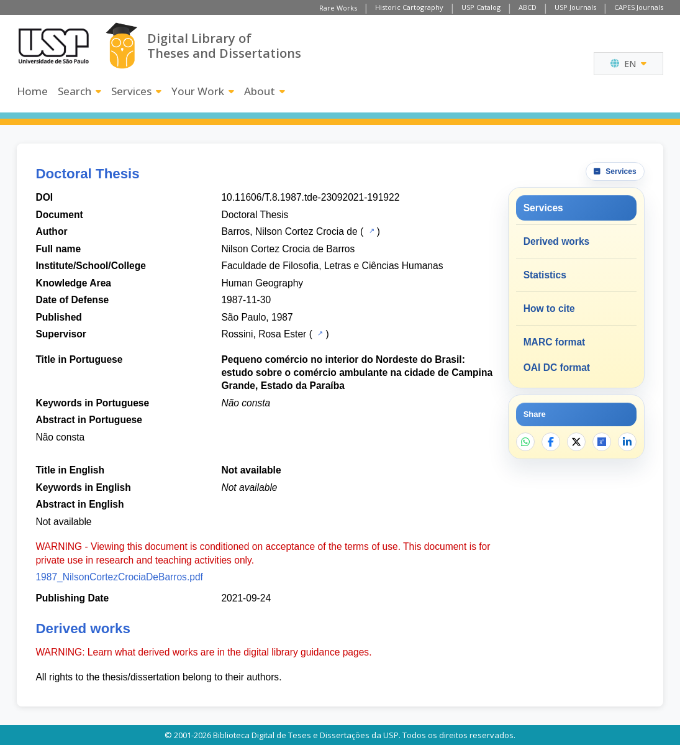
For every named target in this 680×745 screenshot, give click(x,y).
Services (136, 91)
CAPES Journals (638, 7)
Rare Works (338, 7)
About (264, 91)
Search (79, 91)
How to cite (549, 308)
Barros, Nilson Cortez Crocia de (289, 231)
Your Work (202, 91)
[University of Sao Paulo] (53, 46)
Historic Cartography (409, 7)
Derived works (557, 241)
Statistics (545, 275)
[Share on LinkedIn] (627, 441)
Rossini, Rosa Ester (263, 334)
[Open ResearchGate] (601, 441)
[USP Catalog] (370, 230)
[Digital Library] (121, 45)
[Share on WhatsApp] (525, 441)
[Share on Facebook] (551, 441)
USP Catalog (481, 7)
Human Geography (262, 283)
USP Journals (575, 7)
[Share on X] (576, 441)
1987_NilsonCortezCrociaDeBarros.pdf (119, 577)
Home (32, 91)
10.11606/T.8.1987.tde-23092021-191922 (310, 197)
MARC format (555, 342)
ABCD (528, 7)
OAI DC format (557, 367)
